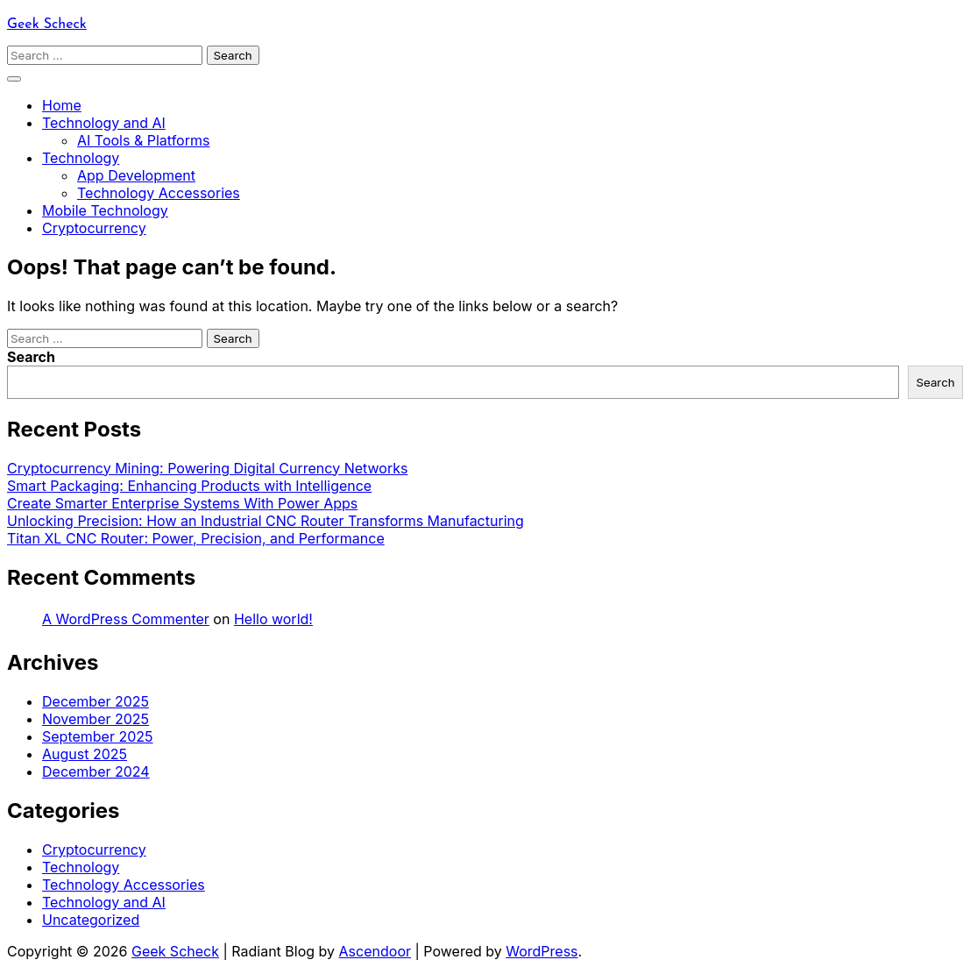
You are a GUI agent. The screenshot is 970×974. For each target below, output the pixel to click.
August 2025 (84, 754)
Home (61, 105)
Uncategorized (90, 919)
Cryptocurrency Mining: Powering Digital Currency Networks (207, 468)
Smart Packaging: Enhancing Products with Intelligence (189, 485)
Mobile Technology (105, 210)
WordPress (541, 951)
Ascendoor (375, 951)
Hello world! (273, 619)
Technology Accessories (158, 193)
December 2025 (95, 701)
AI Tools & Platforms (143, 140)
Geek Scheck (47, 25)
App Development (136, 175)
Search (31, 357)
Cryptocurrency (94, 228)
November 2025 (95, 719)
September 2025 (97, 736)
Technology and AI (104, 123)
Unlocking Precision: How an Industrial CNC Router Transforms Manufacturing (265, 521)
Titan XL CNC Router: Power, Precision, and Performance (196, 538)
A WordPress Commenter (125, 619)
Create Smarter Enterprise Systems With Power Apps (182, 503)
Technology (80, 158)
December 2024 (96, 771)
